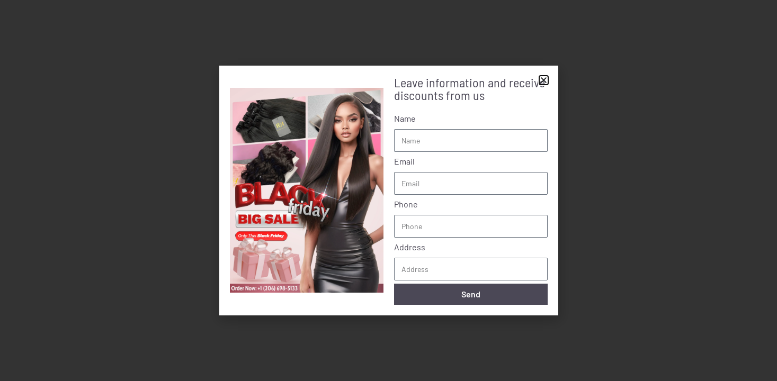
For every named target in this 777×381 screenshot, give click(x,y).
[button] (544, 80)
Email (404, 161)
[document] (388, 190)
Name (405, 118)
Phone (406, 204)
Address (409, 247)
